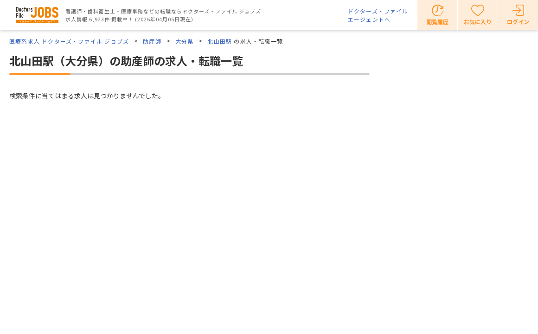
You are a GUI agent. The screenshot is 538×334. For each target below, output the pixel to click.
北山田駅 (219, 41)
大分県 (184, 41)
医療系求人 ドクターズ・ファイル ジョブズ (69, 41)
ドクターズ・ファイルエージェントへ (378, 15)
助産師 (152, 41)
